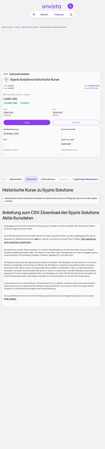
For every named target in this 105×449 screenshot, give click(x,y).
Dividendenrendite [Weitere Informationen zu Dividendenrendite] (68, 129)
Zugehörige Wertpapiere (85, 179)
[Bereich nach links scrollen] (5, 179)
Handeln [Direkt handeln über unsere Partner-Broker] (76, 122)
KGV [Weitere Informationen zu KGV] (5, 139)
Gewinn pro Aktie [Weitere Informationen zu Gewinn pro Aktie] (67, 139)
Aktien (17, 27)
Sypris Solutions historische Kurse (53, 27)
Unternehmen (48, 179)
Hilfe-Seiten (10, 298)
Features (59, 14)
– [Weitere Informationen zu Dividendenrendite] (61, 133)
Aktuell (44, 14)
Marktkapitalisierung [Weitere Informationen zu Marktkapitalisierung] (11, 129)
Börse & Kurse (7, 27)
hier (36, 238)
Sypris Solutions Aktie (30, 27)
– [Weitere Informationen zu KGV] (4, 144)
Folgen (27, 122)
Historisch (31, 179)
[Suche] (71, 14)
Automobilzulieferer (19, 73)
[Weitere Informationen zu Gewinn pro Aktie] (66, 144)
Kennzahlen (16, 179)
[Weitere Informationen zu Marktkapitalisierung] (11, 133)
